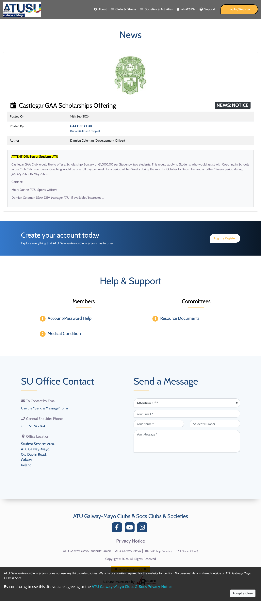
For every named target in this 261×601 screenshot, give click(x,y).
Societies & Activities (156, 9)
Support (207, 9)
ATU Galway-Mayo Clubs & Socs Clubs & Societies (130, 516)
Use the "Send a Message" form (44, 408)
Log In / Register (239, 9)
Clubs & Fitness (123, 9)
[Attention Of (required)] (187, 402)
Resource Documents (179, 318)
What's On (186, 9)
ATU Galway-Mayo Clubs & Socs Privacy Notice (132, 586)
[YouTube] (131, 528)
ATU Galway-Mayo (128, 551)
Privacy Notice (130, 541)
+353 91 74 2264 (33, 426)
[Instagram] (143, 528)
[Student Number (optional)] (215, 423)
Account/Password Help (69, 318)
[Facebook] (118, 528)
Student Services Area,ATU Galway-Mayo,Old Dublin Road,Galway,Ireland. (38, 454)
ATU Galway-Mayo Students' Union (87, 551)
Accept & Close (243, 593)
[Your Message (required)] (187, 441)
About (100, 9)
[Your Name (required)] (159, 423)
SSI (187, 551)
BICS (158, 551)
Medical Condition (64, 333)
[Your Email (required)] (187, 414)
